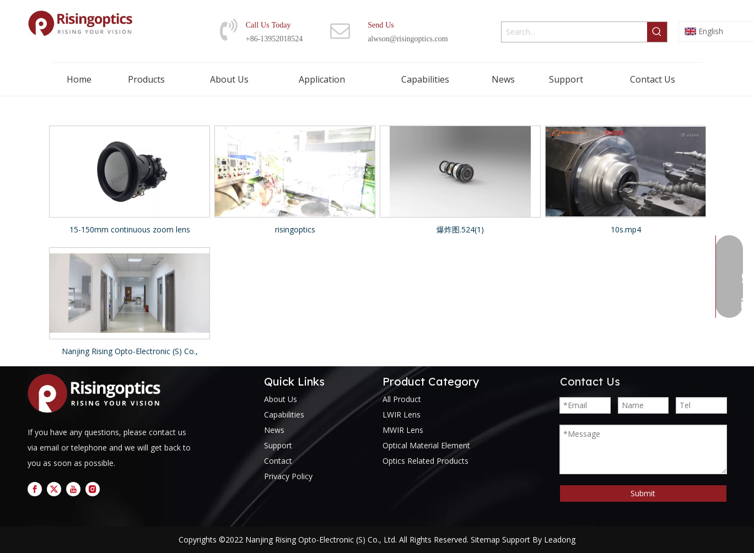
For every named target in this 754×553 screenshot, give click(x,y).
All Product (402, 399)
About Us (280, 399)
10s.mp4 (626, 229)
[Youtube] (73, 489)
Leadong (559, 539)
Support (278, 445)
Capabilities (284, 414)
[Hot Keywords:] (657, 32)
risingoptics (295, 229)
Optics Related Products (425, 461)
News (274, 430)
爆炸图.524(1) (460, 229)
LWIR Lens (402, 414)
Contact (278, 461)
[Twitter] (54, 489)
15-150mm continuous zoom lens (129, 229)
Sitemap (485, 539)
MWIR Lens (403, 430)
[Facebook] (35, 489)
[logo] (97, 393)
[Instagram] (92, 489)
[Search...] (574, 32)
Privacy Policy (288, 476)
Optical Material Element (426, 445)
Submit (643, 493)
